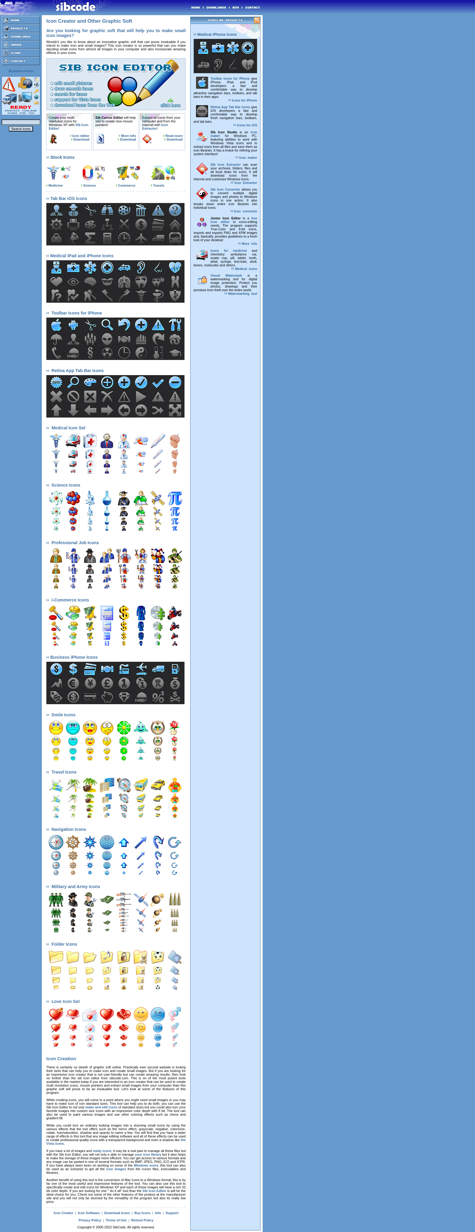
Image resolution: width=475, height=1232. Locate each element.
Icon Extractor (155, 126)
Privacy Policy (89, 1220)
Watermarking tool (240, 293)
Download (81, 139)
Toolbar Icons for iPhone (230, 78)
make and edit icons (101, 1107)
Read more (174, 136)
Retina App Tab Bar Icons (230, 107)
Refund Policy (142, 1220)
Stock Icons (60, 157)
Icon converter (244, 211)
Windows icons (146, 1165)
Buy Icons (143, 1213)
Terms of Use (116, 1220)
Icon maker (246, 157)
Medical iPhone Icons (215, 34)
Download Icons (117, 1213)
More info (128, 136)
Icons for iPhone (242, 100)
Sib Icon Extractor (226, 164)
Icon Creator (63, 1213)
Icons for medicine (229, 250)
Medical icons (244, 269)
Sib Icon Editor (154, 1191)
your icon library (148, 1154)
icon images (116, 1169)
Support (172, 1213)
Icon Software (89, 1213)
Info (158, 1213)
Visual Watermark (226, 275)
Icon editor (80, 136)
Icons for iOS (245, 125)
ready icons (102, 1151)
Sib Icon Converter (225, 189)
